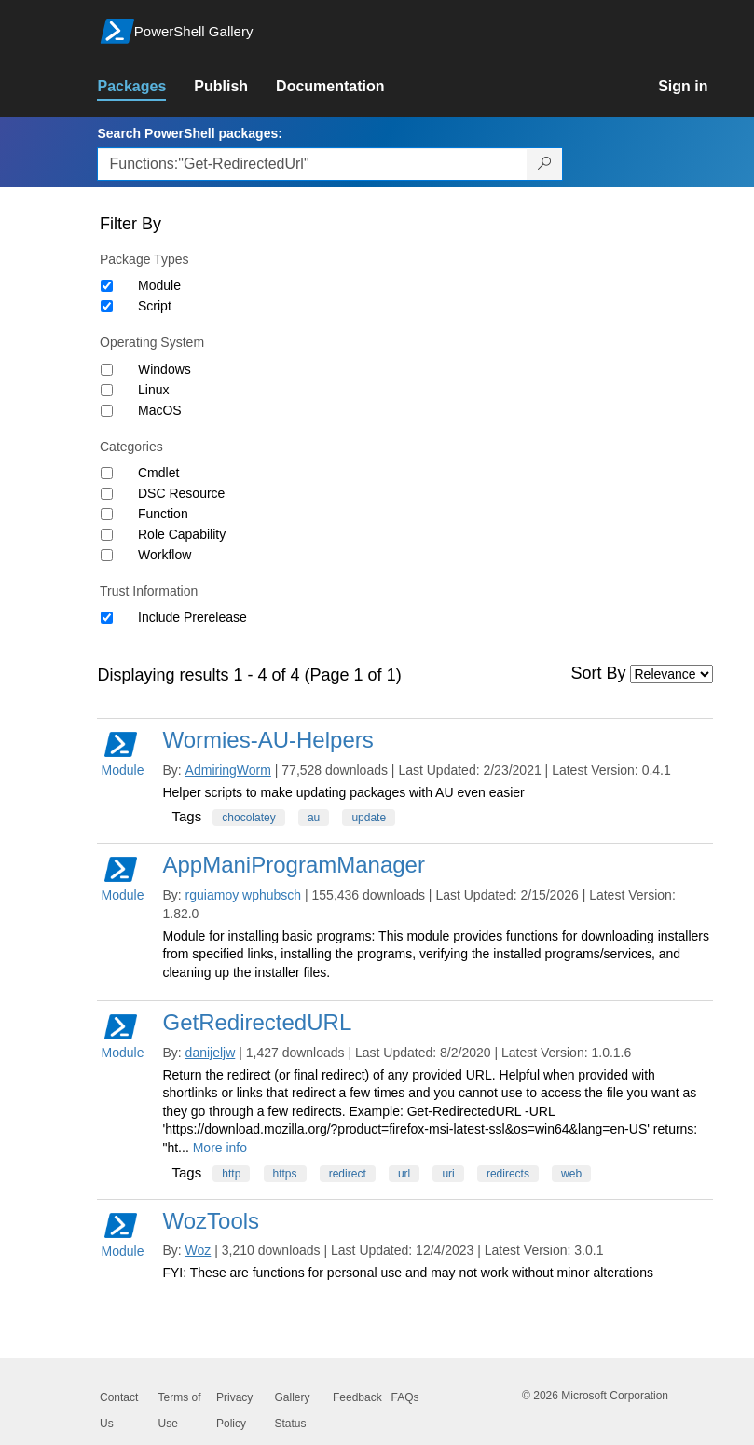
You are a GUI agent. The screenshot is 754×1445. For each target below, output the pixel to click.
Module (159, 285)
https (285, 1173)
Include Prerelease (192, 617)
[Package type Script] (107, 306)
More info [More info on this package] (220, 1147)
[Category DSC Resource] (107, 494)
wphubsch (271, 895)
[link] (145, 86)
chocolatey (248, 817)
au (314, 817)
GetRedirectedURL (256, 1022)
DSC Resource (181, 493)
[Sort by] (671, 674)
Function (163, 513)
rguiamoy (212, 895)
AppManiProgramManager (293, 864)
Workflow (164, 554)
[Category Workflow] (107, 555)
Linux (153, 389)
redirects (508, 1173)
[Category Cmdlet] (107, 473)
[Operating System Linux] (107, 390)
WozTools (210, 1220)
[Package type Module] (107, 286)
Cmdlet (158, 472)
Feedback (357, 1397)
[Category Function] (107, 514)
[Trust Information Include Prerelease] (107, 618)
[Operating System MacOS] (107, 411)
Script (154, 305)
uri (448, 1173)
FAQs (405, 1397)
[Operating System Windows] (107, 370)
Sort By (598, 673)
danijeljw (210, 1052)
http (231, 1173)
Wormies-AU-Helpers (267, 739)
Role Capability (182, 534)
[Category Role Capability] (107, 535)
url (404, 1173)
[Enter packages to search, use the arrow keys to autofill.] (312, 164)
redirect (347, 1173)
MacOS (160, 410)
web (571, 1173)
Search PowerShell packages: (189, 133)
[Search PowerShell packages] (545, 164)
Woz (198, 1250)
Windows (164, 369)
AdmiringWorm (228, 770)
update (368, 817)
